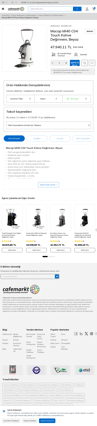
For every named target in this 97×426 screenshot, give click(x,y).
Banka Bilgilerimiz (17, 335)
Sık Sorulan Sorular (30, 335)
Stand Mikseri (9, 390)
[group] (24, 48)
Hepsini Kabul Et (47, 421)
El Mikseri (79, 385)
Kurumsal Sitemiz (17, 344)
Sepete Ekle (75, 63)
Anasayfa (5, 15)
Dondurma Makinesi (42, 400)
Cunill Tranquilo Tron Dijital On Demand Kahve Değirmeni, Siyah (11, 235)
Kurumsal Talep (20, 98)
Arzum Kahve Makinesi (13, 395)
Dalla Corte (54, 343)
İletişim (5, 343)
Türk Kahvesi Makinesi (75, 400)
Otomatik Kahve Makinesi (36, 395)
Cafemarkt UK (17, 350)
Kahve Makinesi (56, 395)
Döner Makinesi (65, 390)
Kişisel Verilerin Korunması (41, 344)
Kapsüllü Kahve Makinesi (48, 385)
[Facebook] (76, 333)
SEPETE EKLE (12, 250)
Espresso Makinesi (11, 385)
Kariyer (16, 340)
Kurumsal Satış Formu (41, 336)
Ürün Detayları (14, 138)
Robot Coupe (53, 335)
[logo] (16, 8)
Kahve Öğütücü (28, 385)
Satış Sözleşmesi (31, 343)
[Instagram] (91, 333)
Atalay (53, 347)
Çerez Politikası (40, 351)
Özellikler (37, 138)
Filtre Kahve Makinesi (75, 395)
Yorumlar (59, 138)
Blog (4, 349)
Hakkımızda (7, 334)
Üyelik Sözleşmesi (31, 357)
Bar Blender (67, 385)
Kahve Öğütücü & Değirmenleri (50, 15)
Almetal (64, 340)
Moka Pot (7, 400)
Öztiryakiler (65, 343)
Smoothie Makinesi (22, 400)
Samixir (53, 340)
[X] (86, 333)
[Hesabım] (87, 8)
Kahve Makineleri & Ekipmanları (23, 15)
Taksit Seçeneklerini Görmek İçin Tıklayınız (48, 125)
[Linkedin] (81, 333)
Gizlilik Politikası (29, 351)
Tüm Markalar (64, 348)
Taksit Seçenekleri (82, 138)
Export (48, 98)
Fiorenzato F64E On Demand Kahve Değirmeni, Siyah (36, 234)
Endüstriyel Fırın (49, 390)
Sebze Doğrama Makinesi (29, 390)
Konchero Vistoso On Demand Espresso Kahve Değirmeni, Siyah (59, 235)
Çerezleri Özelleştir (11, 421)
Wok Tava (58, 400)
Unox (63, 334)
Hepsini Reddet (30, 421)
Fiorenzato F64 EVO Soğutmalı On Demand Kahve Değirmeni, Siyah (83, 235)
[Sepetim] (93, 9)
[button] (45, 256)
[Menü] (3, 9)
